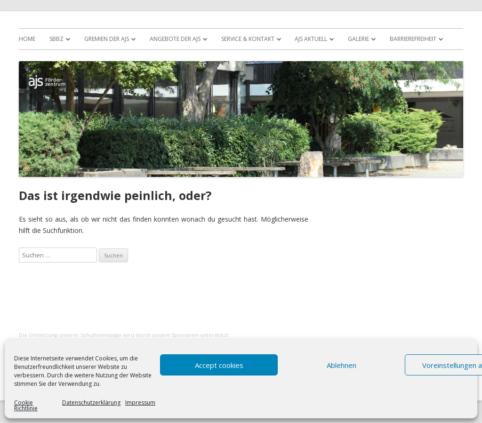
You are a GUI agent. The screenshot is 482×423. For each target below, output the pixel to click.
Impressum (140, 403)
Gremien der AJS (106, 39)
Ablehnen (341, 365)
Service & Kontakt (247, 39)
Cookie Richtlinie (26, 405)
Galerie (358, 39)
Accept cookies (219, 365)
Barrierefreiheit (413, 39)
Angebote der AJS (175, 39)
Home (27, 39)
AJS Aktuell (311, 39)
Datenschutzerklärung (91, 403)
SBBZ (56, 39)
